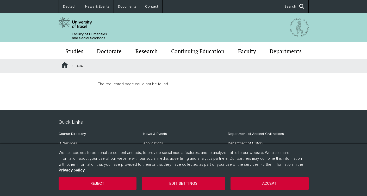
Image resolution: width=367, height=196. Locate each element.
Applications (153, 143)
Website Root (65, 65)
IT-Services (68, 143)
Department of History (245, 143)
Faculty (247, 51)
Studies (74, 51)
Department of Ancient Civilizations (256, 134)
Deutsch (70, 6)
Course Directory (72, 134)
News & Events (97, 6)
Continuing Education (197, 51)
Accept (269, 183)
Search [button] (294, 6)
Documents (127, 6)
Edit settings (183, 183)
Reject (97, 183)
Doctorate (109, 51)
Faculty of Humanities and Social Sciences (89, 36)
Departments (286, 51)
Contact (151, 6)
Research (146, 51)
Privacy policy (72, 170)
